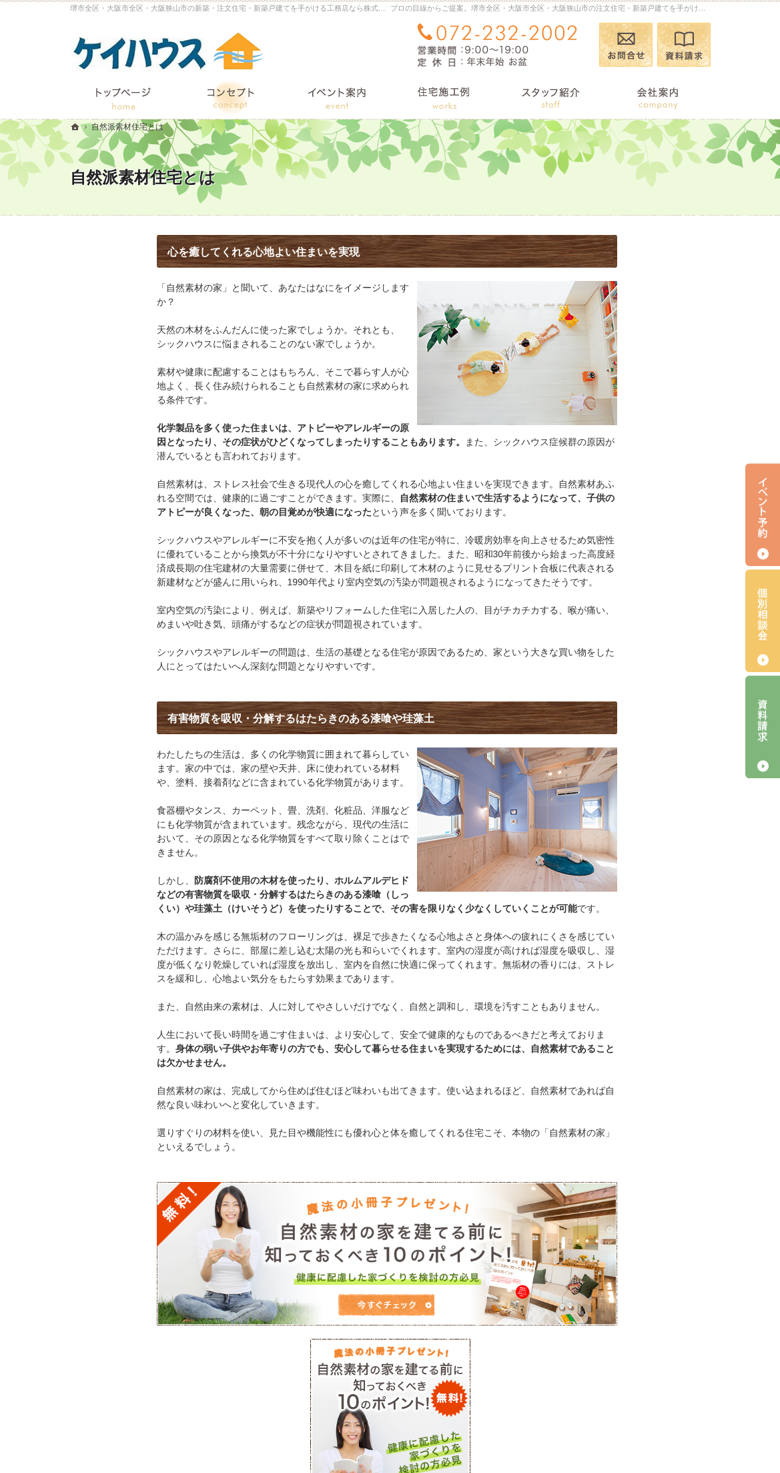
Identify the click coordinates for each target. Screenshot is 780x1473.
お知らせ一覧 (596, 1033)
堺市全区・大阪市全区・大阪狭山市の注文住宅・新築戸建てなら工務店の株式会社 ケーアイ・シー (461, 1437)
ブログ (582, 619)
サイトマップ (596, 1086)
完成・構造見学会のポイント (628, 827)
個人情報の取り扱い (610, 1060)
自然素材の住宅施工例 (614, 801)
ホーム (582, 579)
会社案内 (586, 878)
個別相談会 (762, 620)
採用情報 (586, 956)
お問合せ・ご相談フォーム (630, 1385)
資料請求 (684, 45)
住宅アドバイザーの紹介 (619, 930)
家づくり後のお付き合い (619, 852)
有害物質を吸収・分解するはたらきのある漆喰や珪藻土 (214, 718)
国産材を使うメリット (614, 722)
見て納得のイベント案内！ (624, 671)
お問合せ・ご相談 (605, 1007)
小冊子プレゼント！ (610, 981)
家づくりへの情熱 (605, 904)
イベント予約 (762, 514)
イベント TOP (601, 645)
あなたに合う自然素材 (614, 775)
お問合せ (626, 45)
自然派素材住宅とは (610, 697)
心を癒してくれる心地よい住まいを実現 (177, 252)
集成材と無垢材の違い (614, 749)
